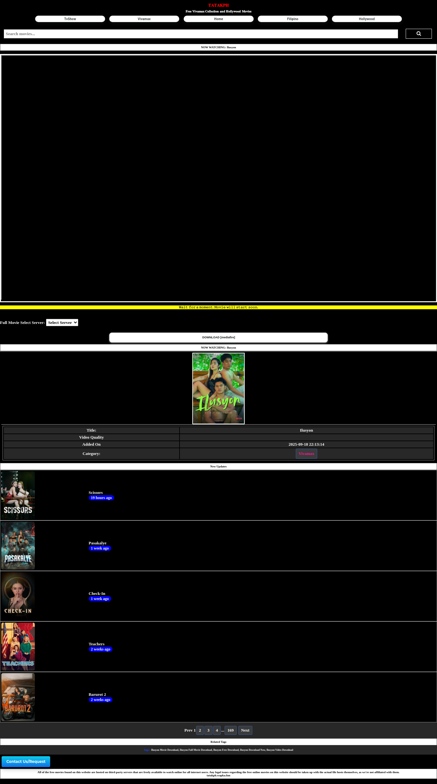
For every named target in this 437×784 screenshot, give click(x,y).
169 (230, 730)
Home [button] (218, 19)
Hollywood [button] (367, 19)
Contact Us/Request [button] (25, 761)
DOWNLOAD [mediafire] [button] (218, 337)
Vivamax (306, 453)
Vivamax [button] (144, 19)
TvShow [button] (70, 19)
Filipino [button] (292, 19)
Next (245, 730)
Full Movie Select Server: (22, 322)
